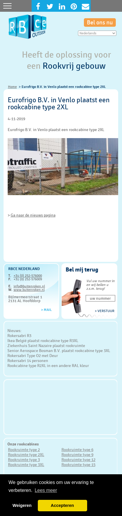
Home (12, 87)
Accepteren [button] (62, 505)
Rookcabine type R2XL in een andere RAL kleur (48, 365)
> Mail (46, 309)
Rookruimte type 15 (78, 464)
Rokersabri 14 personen (27, 360)
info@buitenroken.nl (29, 286)
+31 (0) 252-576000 (28, 276)
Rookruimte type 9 (77, 454)
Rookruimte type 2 (24, 449)
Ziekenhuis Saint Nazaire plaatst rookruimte (46, 345)
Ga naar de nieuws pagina (33, 215)
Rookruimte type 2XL (26, 454)
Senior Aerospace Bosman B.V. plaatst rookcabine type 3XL (58, 350)
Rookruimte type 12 (78, 459)
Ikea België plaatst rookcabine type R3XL (42, 340)
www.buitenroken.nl (29, 290)
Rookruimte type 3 (24, 459)
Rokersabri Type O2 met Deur (32, 355)
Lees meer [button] (46, 490)
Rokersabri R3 (19, 335)
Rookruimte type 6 (77, 449)
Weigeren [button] (22, 505)
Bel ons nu (100, 22)
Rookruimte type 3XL (26, 464)
